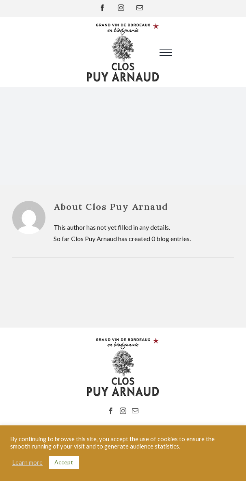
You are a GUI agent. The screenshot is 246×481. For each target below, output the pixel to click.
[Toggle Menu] (159, 52)
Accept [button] (63, 462)
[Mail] (135, 411)
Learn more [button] (27, 462)
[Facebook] (111, 411)
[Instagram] (123, 411)
